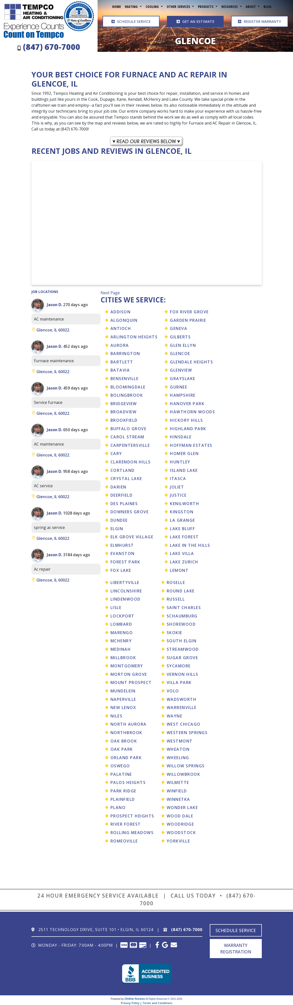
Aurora (119, 345)
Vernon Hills (182, 674)
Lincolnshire (126, 591)
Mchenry (121, 641)
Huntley (180, 462)
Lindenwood (125, 599)
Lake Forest (184, 537)
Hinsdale (180, 437)
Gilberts (180, 337)
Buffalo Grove (128, 428)
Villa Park (179, 682)
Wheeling (178, 757)
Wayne (175, 716)
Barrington (125, 353)
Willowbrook (183, 774)
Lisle (116, 607)
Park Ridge (123, 791)
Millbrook (123, 657)
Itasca (178, 478)
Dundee (119, 520)
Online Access (135, 999)
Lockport (122, 616)
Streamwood (183, 649)
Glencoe (180, 353)
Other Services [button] (179, 6)
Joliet (177, 487)
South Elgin (182, 641)
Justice (178, 495)
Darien (118, 487)
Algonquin (124, 320)
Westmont (180, 741)
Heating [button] (132, 6)
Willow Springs (186, 766)
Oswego (120, 766)
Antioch (120, 328)
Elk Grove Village (132, 537)
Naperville (123, 699)
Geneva (178, 328)
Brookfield (124, 420)
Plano (118, 807)
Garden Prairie (188, 320)
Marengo (121, 632)
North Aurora (128, 724)
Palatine (121, 774)
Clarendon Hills (130, 462)
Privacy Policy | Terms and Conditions (146, 1003)
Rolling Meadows (132, 832)
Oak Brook (123, 741)
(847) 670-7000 (186, 929)
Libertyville (124, 582)
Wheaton (178, 749)
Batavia (120, 370)
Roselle (176, 582)
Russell (176, 599)
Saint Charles (184, 607)
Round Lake (181, 591)
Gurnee (178, 387)
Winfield (177, 791)
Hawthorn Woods (192, 412)
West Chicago (184, 724)
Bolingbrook (126, 395)
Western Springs (187, 732)
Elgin (116, 528)
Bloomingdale (128, 387)
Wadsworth (182, 699)
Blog (267, 6)
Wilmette (178, 782)
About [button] (251, 6)
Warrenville (182, 707)
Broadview (123, 412)
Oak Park (121, 749)
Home (116, 6)
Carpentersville (130, 445)
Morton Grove (128, 674)
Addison (120, 312)
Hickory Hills (186, 420)
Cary (116, 453)
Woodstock (181, 832)
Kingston (181, 512)
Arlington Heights (134, 337)
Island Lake (184, 470)
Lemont (179, 570)
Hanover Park (187, 403)
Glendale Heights (191, 362)
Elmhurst (122, 545)
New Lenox (123, 707)
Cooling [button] (153, 6)
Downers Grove (129, 512)
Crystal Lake (126, 478)
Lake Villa (182, 553)
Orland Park (126, 757)
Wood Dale (180, 816)
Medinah (120, 649)
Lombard (121, 624)
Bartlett (121, 362)
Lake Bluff (182, 528)
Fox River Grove (189, 312)
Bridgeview (123, 403)
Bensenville (124, 378)
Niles (116, 716)
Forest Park (125, 562)
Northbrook (126, 732)
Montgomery (126, 666)
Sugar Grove (182, 657)
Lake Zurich (184, 562)
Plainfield (122, 799)
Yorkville (178, 841)
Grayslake (182, 378)
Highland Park (188, 428)
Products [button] (206, 6)
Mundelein (123, 691)
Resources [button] (230, 6)
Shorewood (181, 624)
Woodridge (180, 824)
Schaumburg (182, 616)
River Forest (125, 824)
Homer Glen (184, 453)
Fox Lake (120, 570)
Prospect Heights (132, 816)
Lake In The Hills (190, 545)
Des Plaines (124, 503)
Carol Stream (127, 437)
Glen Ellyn (183, 345)
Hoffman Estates (191, 445)
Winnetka (178, 799)
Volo (173, 691)
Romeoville (124, 841)
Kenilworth (184, 503)
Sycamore (179, 666)
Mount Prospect (131, 682)
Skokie (174, 632)
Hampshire (183, 395)
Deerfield (121, 495)
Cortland (122, 470)
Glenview (181, 370)
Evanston (122, 553)
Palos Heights (128, 782)
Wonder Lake (182, 807)
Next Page (110, 292)
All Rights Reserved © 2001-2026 (163, 999)
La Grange (182, 520)
